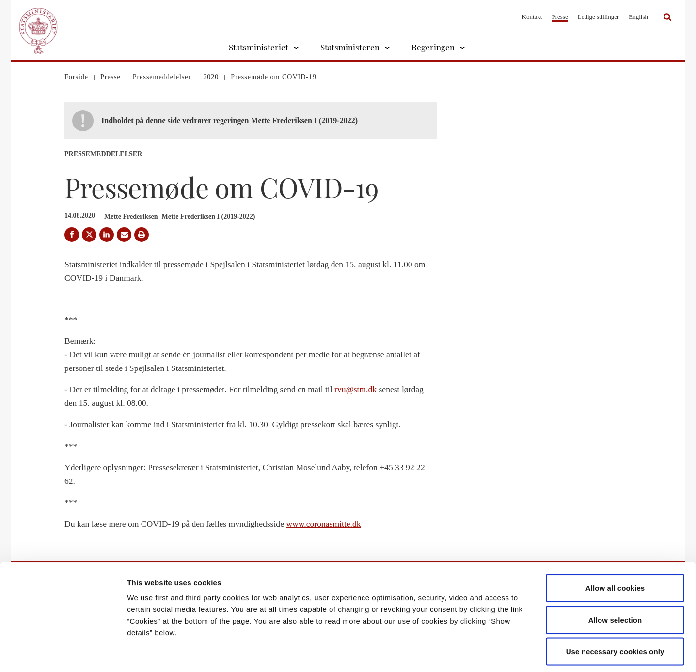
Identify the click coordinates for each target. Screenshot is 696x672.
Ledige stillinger (598, 16)
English (638, 16)
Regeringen (433, 47)
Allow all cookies (615, 545)
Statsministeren (350, 47)
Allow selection (615, 577)
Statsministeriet (258, 47)
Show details (508, 653)
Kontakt (532, 16)
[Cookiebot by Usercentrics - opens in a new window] (62, 653)
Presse (560, 16)
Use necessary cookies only (615, 608)
